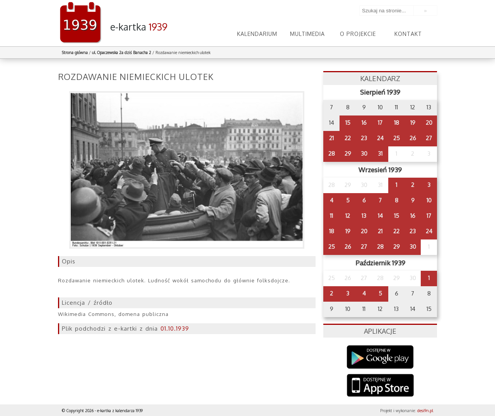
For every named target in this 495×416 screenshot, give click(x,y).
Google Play (380, 357)
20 (429, 122)
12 (347, 215)
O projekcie (358, 34)
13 (364, 215)
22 (348, 138)
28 (331, 153)
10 (429, 200)
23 (364, 138)
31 (380, 153)
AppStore (380, 386)
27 (429, 138)
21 (331, 138)
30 (364, 153)
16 (364, 122)
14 (380, 215)
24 (380, 138)
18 (396, 122)
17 (380, 122)
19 (412, 122)
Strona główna (75, 52)
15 (347, 122)
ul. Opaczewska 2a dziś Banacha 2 (121, 52)
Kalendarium (257, 34)
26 (413, 138)
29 (348, 153)
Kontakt (408, 34)
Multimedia (307, 34)
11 (331, 215)
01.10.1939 (174, 328)
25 (396, 138)
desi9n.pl (425, 410)
